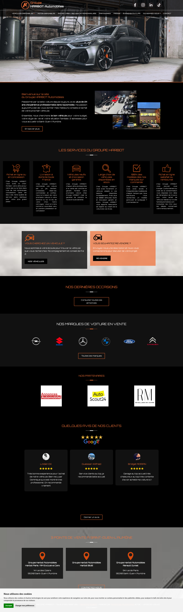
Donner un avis (91, 517)
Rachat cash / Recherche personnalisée (77, 13)
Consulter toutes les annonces (91, 301)
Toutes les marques (91, 356)
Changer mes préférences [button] (24, 606)
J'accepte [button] (8, 606)
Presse (117, 13)
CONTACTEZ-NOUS (91, 587)
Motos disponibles (46, 13)
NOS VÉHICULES (36, 261)
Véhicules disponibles (22, 13)
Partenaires (105, 13)
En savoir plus (32, 129)
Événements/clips (131, 13)
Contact (167, 13)
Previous (18, 341)
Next (164, 341)
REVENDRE (101, 258)
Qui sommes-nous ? (151, 13)
